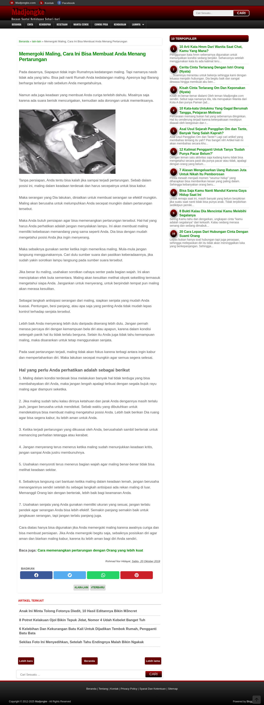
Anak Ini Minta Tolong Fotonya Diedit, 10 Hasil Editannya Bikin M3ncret (78, 611)
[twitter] (70, 575)
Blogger (251, 701)
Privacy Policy (129, 688)
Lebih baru (26, 660)
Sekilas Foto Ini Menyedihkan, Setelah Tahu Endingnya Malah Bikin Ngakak (81, 642)
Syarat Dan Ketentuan (152, 688)
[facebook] (36, 575)
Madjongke (27, 12)
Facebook (68, 3)
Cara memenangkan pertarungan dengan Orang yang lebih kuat (90, 550)
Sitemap (173, 688)
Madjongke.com (25, 2)
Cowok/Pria (101, 24)
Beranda (16, 24)
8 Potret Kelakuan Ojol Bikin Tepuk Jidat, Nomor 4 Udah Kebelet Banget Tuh (82, 620)
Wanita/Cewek (81, 24)
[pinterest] (136, 575)
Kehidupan (45, 24)
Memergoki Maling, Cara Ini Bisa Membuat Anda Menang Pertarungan (82, 56)
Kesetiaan (62, 24)
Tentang (103, 688)
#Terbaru (97, 587)
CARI (241, 13)
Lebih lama (153, 660)
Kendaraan (120, 24)
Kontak (49, 3)
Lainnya (136, 24)
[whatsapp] (103, 575)
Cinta (30, 24)
